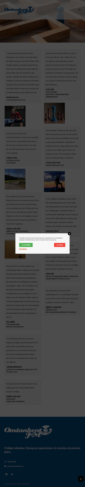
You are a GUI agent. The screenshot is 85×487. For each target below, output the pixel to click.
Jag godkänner (25, 245)
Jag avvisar (59, 245)
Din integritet (23, 249)
